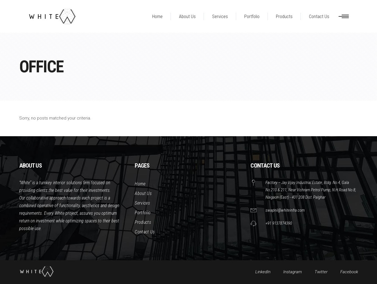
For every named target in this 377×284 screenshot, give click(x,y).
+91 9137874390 (278, 223)
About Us (143, 193)
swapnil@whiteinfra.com (285, 210)
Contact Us (145, 232)
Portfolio (143, 212)
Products (143, 222)
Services (142, 203)
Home (140, 184)
